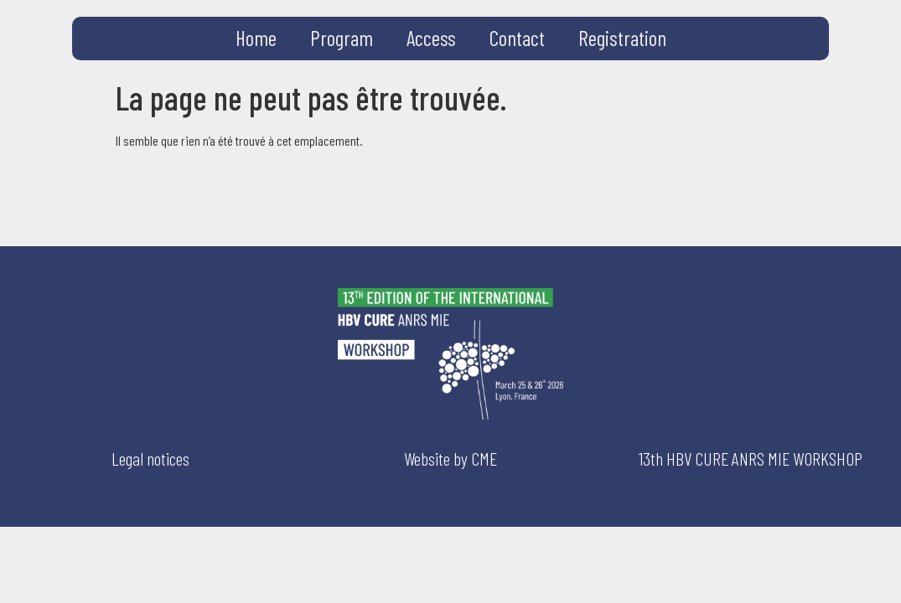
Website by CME (450, 458)
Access (431, 37)
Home (256, 37)
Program (341, 37)
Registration (622, 37)
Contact (517, 37)
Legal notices (150, 458)
